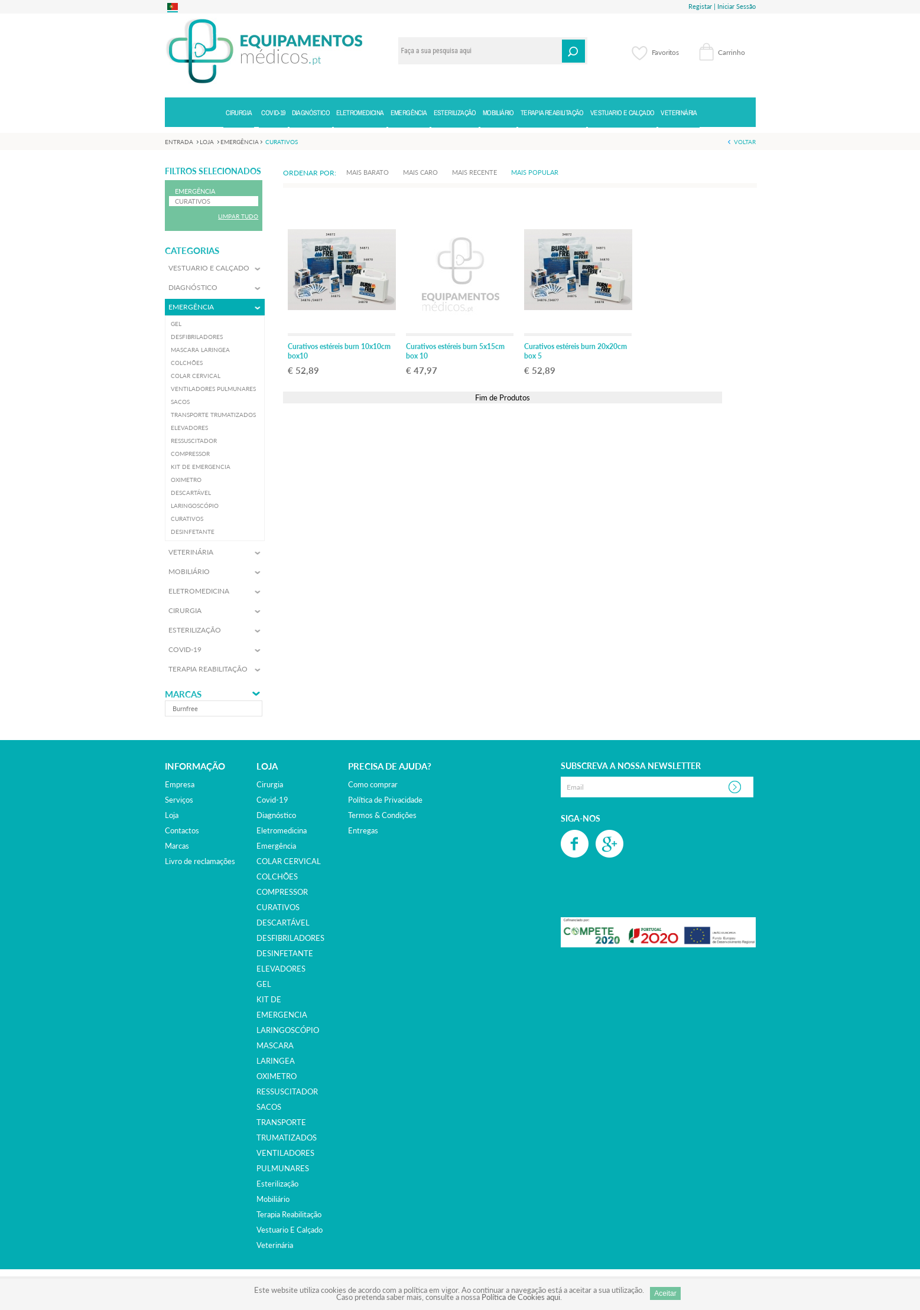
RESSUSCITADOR (287, 1091)
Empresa (179, 784)
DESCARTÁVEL (283, 922)
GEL (263, 984)
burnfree (185, 708)
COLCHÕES (277, 876)
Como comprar (373, 784)
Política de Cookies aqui (521, 1297)
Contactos (182, 830)
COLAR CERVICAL (288, 861)
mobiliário (273, 1199)
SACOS (268, 1107)
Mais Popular (534, 172)
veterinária (274, 1245)
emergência (276, 845)
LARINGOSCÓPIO (287, 1030)
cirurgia (269, 784)
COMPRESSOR (282, 892)
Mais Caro (420, 172)
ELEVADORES (280, 968)
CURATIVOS (278, 907)
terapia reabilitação (288, 1214)
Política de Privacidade (385, 799)
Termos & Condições (382, 815)
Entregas (363, 830)
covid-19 (272, 799)
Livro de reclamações (200, 861)
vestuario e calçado (289, 1229)
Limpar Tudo (238, 216)
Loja (171, 815)
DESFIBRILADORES (290, 938)
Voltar (745, 141)
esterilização (277, 1183)
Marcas (183, 694)
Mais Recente (474, 172)
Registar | (702, 6)
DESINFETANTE (284, 953)
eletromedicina (281, 830)
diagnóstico (276, 815)
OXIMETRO (276, 1076)
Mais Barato (367, 172)
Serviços (179, 799)
